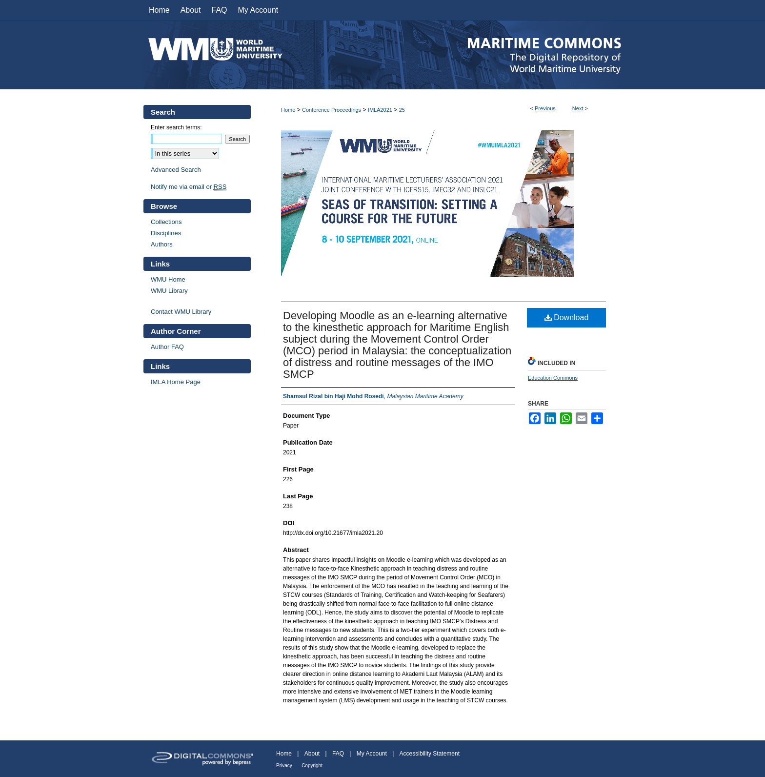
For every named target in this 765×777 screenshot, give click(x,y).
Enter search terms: (176, 127)
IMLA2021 (380, 110)
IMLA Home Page (176, 382)
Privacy (284, 765)
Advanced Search (176, 169)
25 (402, 110)
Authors (162, 244)
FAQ (338, 753)
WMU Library (169, 290)
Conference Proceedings (331, 110)
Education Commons (553, 378)
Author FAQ (167, 346)
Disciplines (166, 233)
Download (566, 317)
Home (288, 110)
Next (578, 108)
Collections (166, 221)
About (312, 753)
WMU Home (168, 279)
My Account (372, 753)
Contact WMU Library (181, 311)
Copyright (312, 765)
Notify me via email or (188, 186)
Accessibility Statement (430, 753)
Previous (545, 108)
